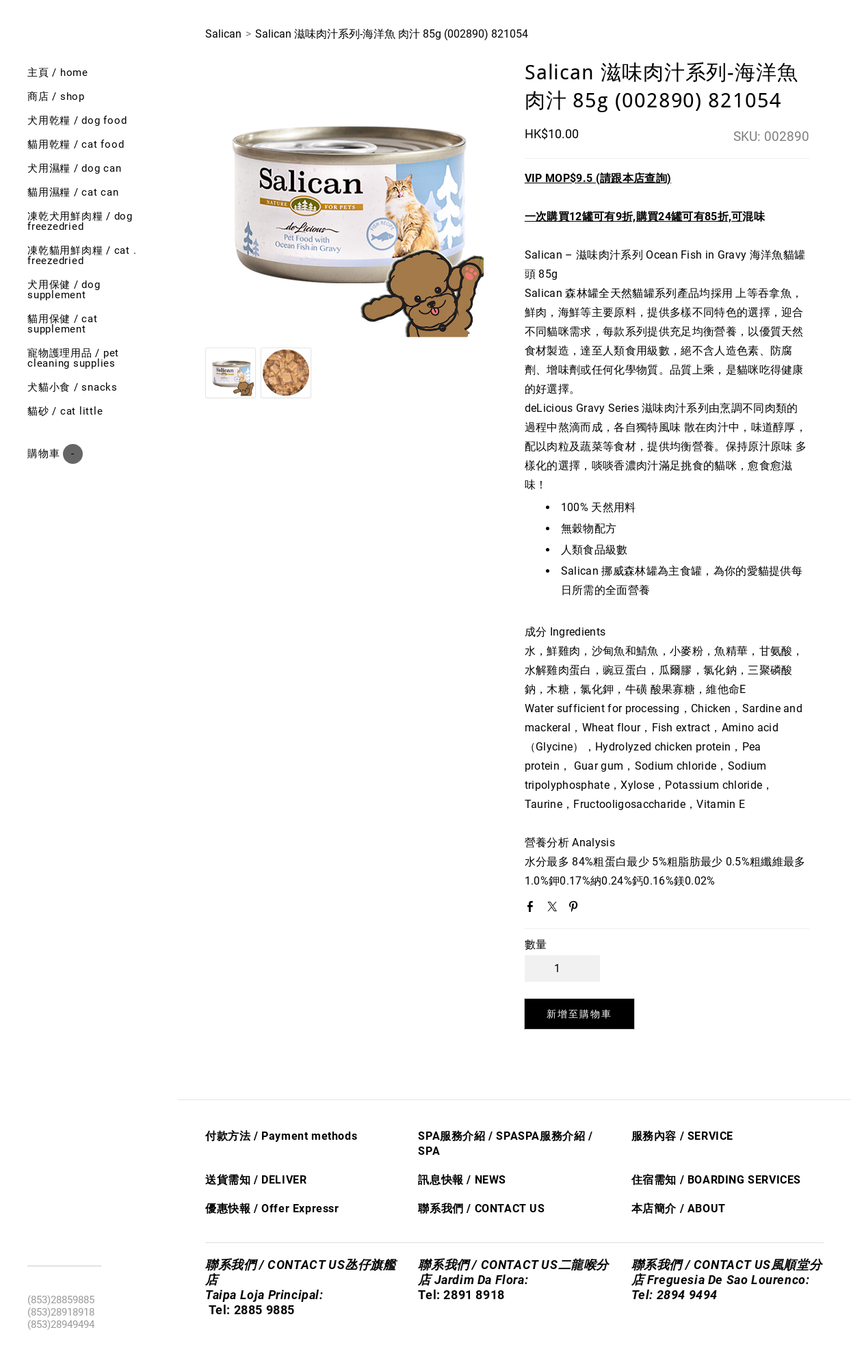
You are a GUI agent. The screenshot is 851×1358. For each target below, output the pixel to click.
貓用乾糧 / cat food (75, 144)
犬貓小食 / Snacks (72, 387)
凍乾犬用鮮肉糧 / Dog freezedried (80, 221)
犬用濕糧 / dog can (74, 168)
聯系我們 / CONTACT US (481, 1208)
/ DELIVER (278, 1179)
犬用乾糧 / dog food (77, 120)
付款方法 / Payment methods (281, 1136)
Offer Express (298, 1208)
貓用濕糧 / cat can (73, 192)
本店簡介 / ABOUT (678, 1208)
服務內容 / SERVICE (682, 1136)
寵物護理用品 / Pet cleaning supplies (73, 358)
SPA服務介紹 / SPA (468, 1136)
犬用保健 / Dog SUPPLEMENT (64, 289)
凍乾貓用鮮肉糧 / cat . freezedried (81, 255)
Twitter (555, 909)
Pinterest (576, 909)
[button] (580, 1014)
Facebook (533, 909)
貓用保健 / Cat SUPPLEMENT (62, 324)
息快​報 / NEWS (468, 1179)
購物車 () (55, 454)
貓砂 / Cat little (65, 411)
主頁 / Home (57, 72)
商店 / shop (56, 96)
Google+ (598, 910)
